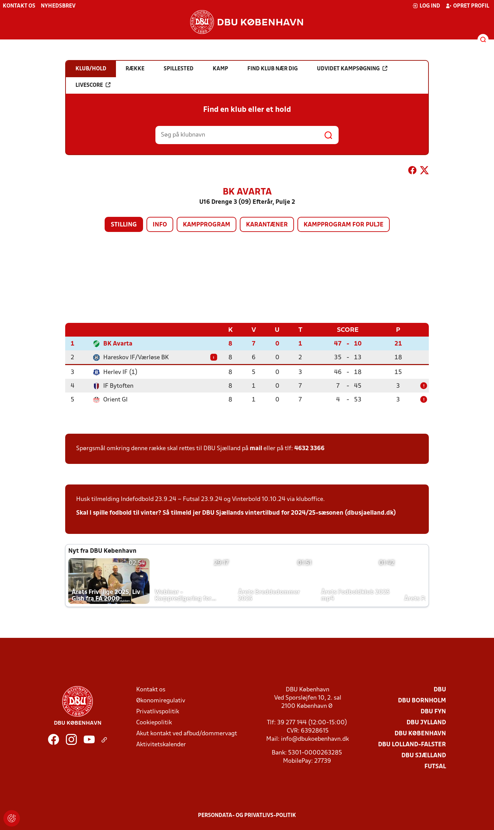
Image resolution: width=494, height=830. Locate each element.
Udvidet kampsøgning (352, 68)
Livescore (92, 85)
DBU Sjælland (423, 755)
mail (256, 448)
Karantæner (267, 225)
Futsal (435, 766)
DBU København (420, 733)
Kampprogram (206, 225)
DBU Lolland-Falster (412, 744)
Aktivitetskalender (161, 744)
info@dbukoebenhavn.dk (315, 739)
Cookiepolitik (154, 722)
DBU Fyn (433, 711)
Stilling (124, 225)
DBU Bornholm (422, 700)
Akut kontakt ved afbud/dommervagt (186, 733)
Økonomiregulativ (160, 700)
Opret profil (467, 6)
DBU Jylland (426, 722)
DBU (440, 689)
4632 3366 (309, 448)
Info (160, 225)
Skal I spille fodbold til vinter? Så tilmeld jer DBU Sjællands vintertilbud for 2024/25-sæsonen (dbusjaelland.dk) (236, 513)
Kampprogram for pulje (344, 225)
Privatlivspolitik (157, 711)
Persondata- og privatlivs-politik (247, 815)
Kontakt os (19, 6)
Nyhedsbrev (58, 6)
